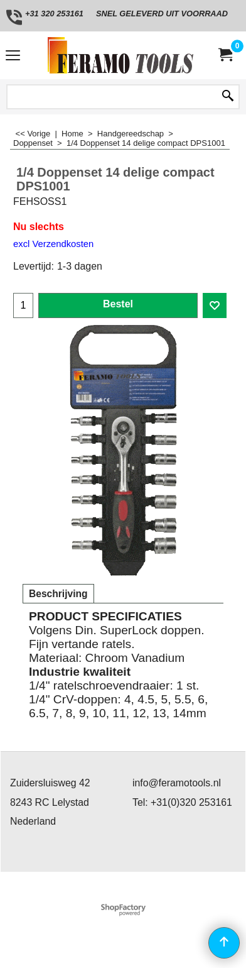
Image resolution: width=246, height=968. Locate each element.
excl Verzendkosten (53, 244)
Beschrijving (58, 593)
